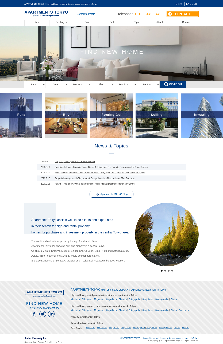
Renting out (62, 22)
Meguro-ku (99, 299)
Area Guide (76, 328)
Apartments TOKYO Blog (111, 194)
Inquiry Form (56, 342)
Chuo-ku (122, 299)
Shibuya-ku (87, 299)
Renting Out (111, 114)
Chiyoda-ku (111, 299)
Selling (157, 114)
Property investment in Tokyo (85, 317)
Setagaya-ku (134, 299)
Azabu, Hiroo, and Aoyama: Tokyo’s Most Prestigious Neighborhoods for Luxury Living (94, 184)
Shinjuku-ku (147, 299)
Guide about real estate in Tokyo (87, 323)
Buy (87, 22)
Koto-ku (185, 327)
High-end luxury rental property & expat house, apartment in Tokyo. (104, 295)
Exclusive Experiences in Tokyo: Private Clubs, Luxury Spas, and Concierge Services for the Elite (100, 172)
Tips (136, 22)
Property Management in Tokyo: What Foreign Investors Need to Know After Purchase (94, 178)
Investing (201, 114)
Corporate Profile (86, 14)
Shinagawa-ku (161, 299)
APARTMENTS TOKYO (130, 338)
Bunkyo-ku (184, 310)
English (191, 3)
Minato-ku (75, 299)
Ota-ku (174, 299)
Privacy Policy (44, 342)
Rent (37, 22)
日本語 (179, 3)
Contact (186, 22)
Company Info (30, 342)
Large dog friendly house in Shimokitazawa (75, 161)
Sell (112, 22)
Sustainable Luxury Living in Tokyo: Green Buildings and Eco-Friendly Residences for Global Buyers (101, 167)
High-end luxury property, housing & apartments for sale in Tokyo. (103, 306)
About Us (161, 22)
